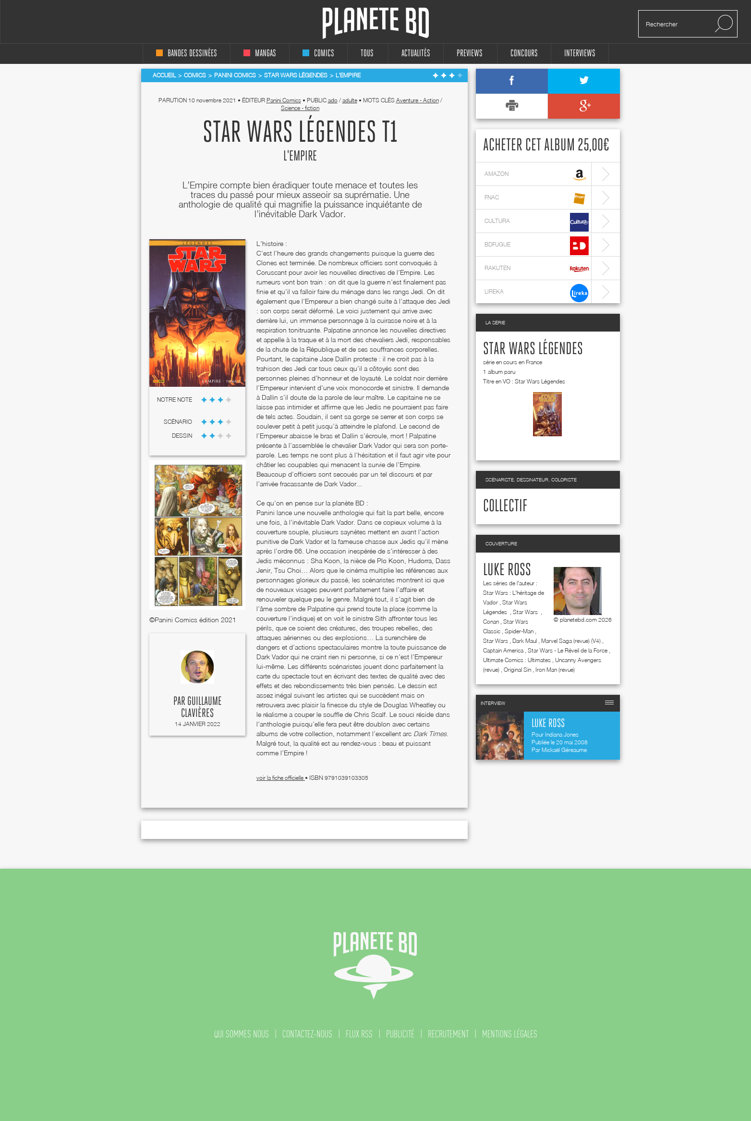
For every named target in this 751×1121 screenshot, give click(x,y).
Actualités (415, 53)
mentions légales (509, 1034)
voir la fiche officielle (280, 777)
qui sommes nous (241, 1034)
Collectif (505, 506)
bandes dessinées (186, 53)
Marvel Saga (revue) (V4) (571, 640)
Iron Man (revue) (555, 669)
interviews (579, 53)
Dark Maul (524, 640)
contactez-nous (307, 1034)
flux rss (359, 1034)
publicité (400, 1034)
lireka (537, 292)
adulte (349, 100)
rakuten (537, 269)
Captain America (503, 650)
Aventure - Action (417, 100)
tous (367, 53)
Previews (470, 53)
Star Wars (526, 612)
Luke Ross (507, 570)
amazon (537, 175)
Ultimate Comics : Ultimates (517, 660)
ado (333, 100)
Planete (376, 23)
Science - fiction (300, 107)
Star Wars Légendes (533, 349)
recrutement (448, 1034)
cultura (537, 222)
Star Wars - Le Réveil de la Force (567, 650)
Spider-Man (519, 631)
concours (524, 53)
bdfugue (537, 245)
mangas (259, 53)
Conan (491, 621)
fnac (537, 198)
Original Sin (517, 669)
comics (318, 53)
